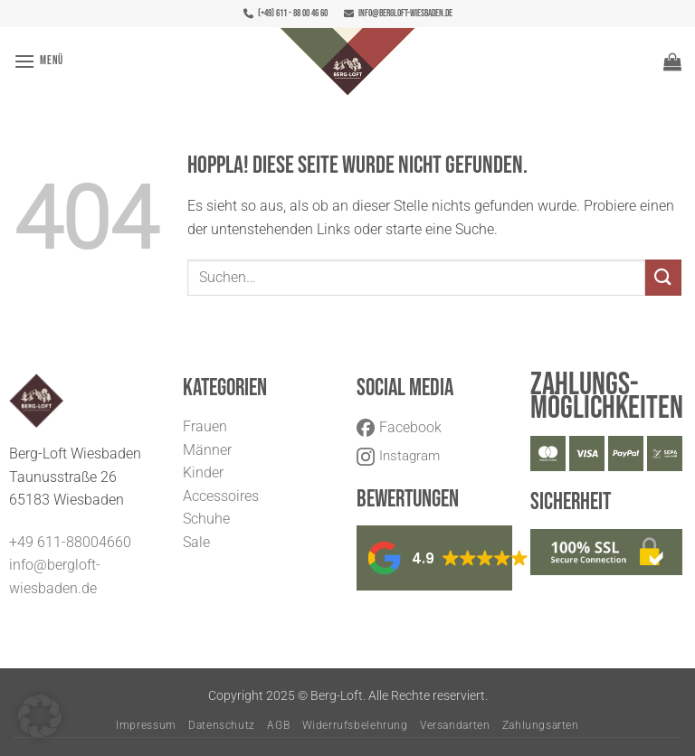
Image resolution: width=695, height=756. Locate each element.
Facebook (399, 427)
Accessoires (221, 496)
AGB (278, 725)
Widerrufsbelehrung (355, 725)
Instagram (398, 456)
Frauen (205, 426)
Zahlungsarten (540, 725)
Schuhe (206, 518)
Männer (207, 449)
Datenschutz (221, 725)
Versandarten (455, 725)
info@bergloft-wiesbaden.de (398, 13)
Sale (196, 542)
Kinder (203, 472)
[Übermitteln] (663, 277)
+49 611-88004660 (70, 542)
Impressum (146, 725)
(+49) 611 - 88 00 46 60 (285, 13)
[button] (38, 61)
